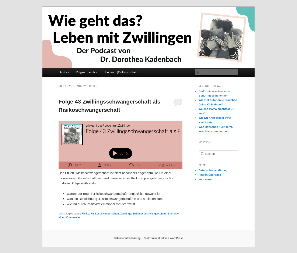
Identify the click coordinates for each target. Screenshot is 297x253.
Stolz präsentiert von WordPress (163, 238)
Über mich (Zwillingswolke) (120, 72)
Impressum (206, 179)
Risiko (85, 213)
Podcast (65, 72)
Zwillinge (125, 213)
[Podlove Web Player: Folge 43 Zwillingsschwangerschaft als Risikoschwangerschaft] (120, 145)
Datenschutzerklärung (213, 170)
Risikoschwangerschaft (105, 213)
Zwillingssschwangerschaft (149, 213)
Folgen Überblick (86, 72)
